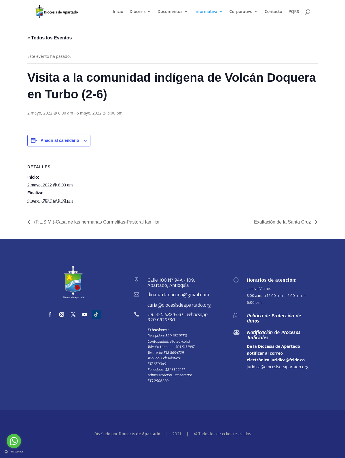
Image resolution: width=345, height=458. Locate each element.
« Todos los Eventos (49, 37)
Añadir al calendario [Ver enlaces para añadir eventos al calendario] (60, 140)
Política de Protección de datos (274, 318)
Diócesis (137, 11)
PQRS (294, 11)
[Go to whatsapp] (14, 441)
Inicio (118, 11)
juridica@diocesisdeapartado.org (277, 366)
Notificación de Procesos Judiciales (273, 335)
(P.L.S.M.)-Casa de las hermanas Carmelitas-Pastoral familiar (96, 222)
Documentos (170, 11)
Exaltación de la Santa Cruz (283, 222)
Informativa (205, 11)
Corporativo (241, 11)
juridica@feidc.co (287, 359)
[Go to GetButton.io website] (14, 452)
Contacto (273, 11)
